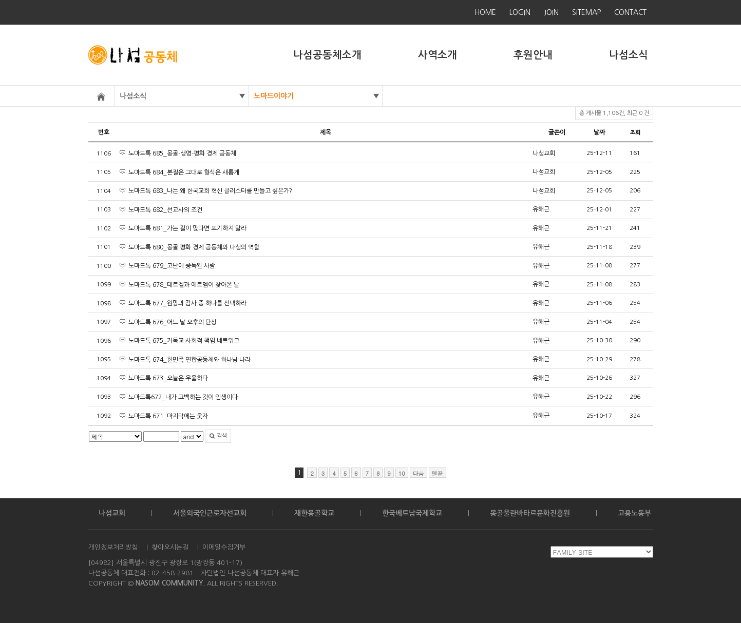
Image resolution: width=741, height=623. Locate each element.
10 (401, 473)
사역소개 (437, 55)
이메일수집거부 (223, 547)
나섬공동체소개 (327, 55)
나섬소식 (628, 55)
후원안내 (533, 55)
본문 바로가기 (0, 0)
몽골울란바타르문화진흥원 (530, 513)
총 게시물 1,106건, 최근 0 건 (614, 113)
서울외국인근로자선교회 (209, 513)
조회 (635, 132)
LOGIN (519, 12)
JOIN (551, 12)
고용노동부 (634, 513)
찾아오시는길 (169, 547)
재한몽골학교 (314, 513)
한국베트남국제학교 (412, 513)
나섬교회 (112, 513)
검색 (218, 436)
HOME (485, 12)
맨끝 (437, 473)
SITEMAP (586, 12)
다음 (418, 473)
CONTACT (630, 12)
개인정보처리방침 (113, 547)
